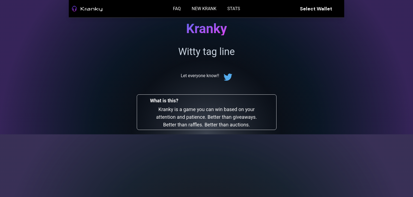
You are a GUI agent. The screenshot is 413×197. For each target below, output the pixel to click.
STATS (233, 8)
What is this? (164, 100)
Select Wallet (316, 8)
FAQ (177, 8)
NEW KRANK (204, 8)
